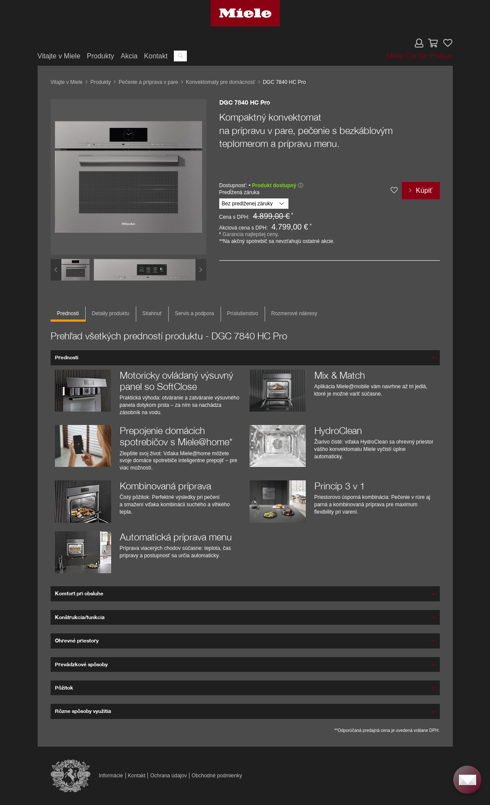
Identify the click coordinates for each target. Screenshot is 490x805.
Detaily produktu (110, 313)
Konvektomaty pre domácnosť (220, 82)
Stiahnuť (152, 313)
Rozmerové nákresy (294, 313)
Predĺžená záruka (239, 192)
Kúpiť (424, 190)
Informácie (111, 776)
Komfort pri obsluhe (79, 593)
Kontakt (155, 56)
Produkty (100, 56)
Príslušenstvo (242, 313)
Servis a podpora (194, 313)
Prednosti (68, 313)
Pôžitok (64, 687)
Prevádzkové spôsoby (81, 664)
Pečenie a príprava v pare (148, 82)
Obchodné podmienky (217, 776)
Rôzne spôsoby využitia (83, 711)
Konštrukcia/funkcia (80, 617)
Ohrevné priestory (77, 640)
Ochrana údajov (168, 776)
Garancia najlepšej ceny (250, 234)
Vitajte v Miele (59, 56)
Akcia (129, 56)
